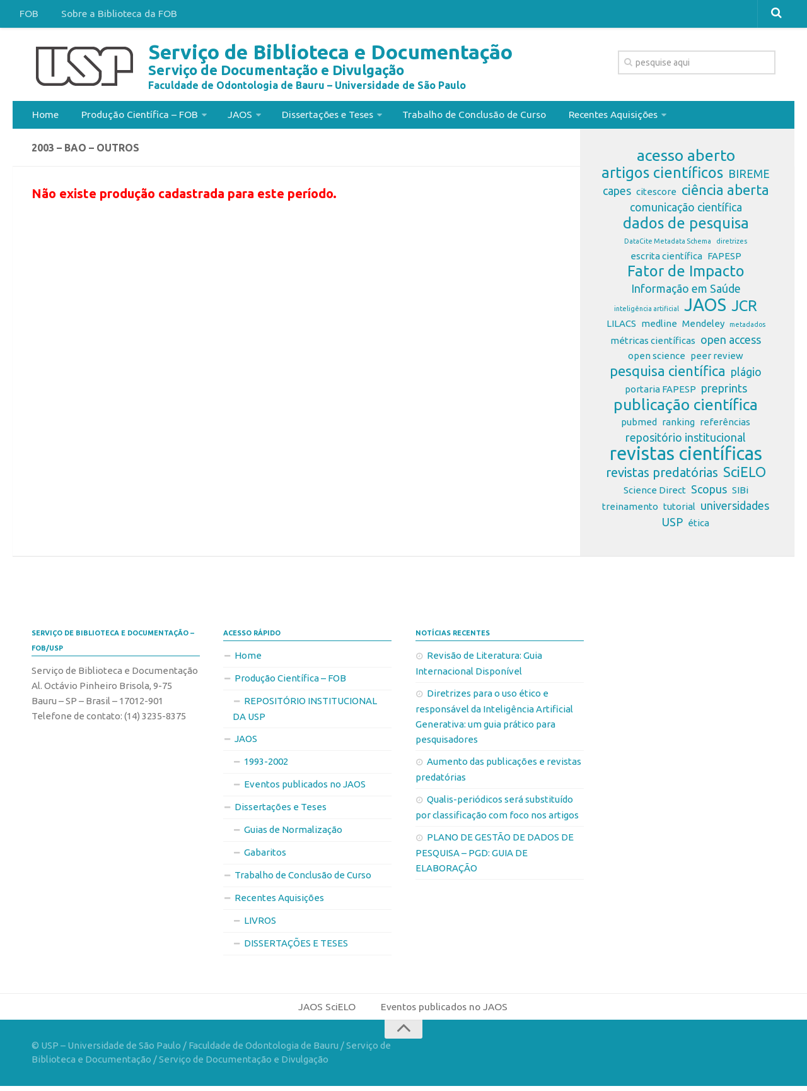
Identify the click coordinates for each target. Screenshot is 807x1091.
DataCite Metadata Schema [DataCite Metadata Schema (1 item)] (667, 245)
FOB (27, 15)
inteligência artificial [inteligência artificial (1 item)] (646, 312)
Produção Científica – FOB (135, 116)
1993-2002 (266, 765)
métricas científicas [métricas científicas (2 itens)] (652, 344)
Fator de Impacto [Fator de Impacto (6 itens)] (686, 275)
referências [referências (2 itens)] (725, 425)
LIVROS (260, 924)
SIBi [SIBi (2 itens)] (740, 493)
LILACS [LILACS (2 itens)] (621, 327)
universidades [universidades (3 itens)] (734, 509)
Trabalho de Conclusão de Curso (470, 116)
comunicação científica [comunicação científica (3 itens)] (686, 210)
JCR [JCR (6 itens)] (744, 309)
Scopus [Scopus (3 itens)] (709, 493)
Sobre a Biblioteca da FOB (114, 15)
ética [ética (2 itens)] (698, 526)
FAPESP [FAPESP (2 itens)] (724, 259)
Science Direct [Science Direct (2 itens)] (655, 493)
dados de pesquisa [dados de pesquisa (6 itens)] (686, 227)
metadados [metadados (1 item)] (747, 328)
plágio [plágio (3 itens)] (746, 375)
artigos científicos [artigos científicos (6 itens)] (662, 176)
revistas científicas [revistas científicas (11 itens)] (686, 457)
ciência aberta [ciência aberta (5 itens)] (725, 193)
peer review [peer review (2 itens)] (716, 359)
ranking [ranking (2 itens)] (678, 425)
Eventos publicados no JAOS (305, 787)
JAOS (234, 116)
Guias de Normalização (293, 833)
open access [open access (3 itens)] (730, 343)
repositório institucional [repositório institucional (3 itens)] (685, 441)
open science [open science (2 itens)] (656, 359)
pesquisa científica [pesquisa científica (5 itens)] (668, 374)
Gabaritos (265, 856)
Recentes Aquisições (610, 116)
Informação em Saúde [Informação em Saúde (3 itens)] (686, 292)
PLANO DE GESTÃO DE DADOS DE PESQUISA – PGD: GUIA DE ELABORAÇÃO (494, 856)
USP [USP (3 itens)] (672, 525)
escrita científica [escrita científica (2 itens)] (666, 259)
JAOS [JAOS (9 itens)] (705, 308)
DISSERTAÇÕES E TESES (296, 946)
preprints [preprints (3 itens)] (724, 392)
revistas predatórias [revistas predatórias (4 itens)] (662, 476)
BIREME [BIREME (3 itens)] (749, 177)
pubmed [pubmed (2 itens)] (639, 425)
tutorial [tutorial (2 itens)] (679, 510)
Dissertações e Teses (321, 116)
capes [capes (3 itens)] (617, 194)
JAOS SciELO (326, 1011)
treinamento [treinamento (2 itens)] (630, 510)
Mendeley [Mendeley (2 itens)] (703, 327)
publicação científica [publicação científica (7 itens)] (685, 408)
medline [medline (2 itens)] (659, 327)
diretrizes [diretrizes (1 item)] (731, 245)
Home (44, 116)
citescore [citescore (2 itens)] (656, 195)
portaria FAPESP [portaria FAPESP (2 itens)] (660, 392)
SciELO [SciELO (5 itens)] (744, 475)
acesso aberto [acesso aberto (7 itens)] (686, 159)
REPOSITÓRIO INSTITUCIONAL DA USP (305, 712)
